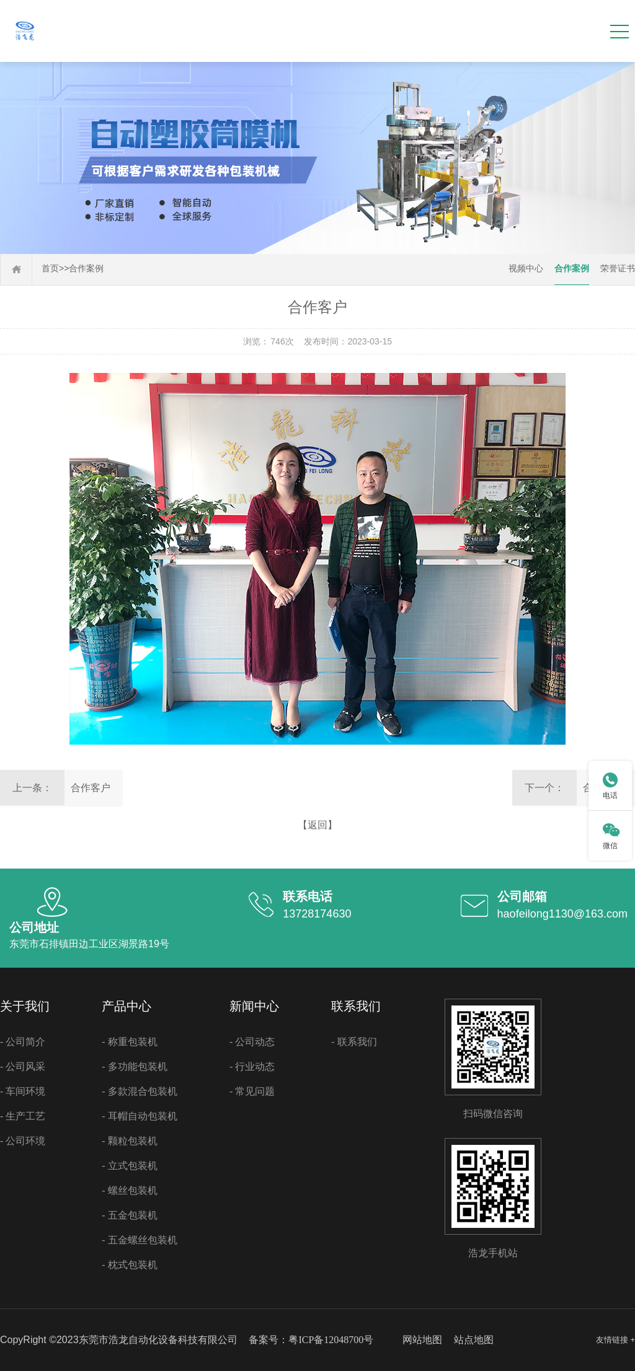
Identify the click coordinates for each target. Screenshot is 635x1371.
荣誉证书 (617, 268)
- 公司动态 (252, 1041)
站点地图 (474, 1339)
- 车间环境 (22, 1091)
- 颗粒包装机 (129, 1141)
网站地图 (422, 1339)
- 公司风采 (22, 1066)
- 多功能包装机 (134, 1066)
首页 (50, 268)
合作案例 (86, 268)
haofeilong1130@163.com (562, 914)
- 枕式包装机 (129, 1264)
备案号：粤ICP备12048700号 (311, 1339)
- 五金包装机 (129, 1215)
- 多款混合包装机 (139, 1091)
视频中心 (525, 268)
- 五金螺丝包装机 (139, 1240)
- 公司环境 (22, 1141)
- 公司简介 (22, 1041)
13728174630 (317, 914)
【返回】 (317, 825)
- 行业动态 (252, 1066)
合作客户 (90, 787)
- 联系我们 (353, 1041)
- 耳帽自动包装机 (139, 1116)
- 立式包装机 (129, 1165)
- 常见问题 (252, 1091)
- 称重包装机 (129, 1041)
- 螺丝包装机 (129, 1190)
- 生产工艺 (22, 1116)
